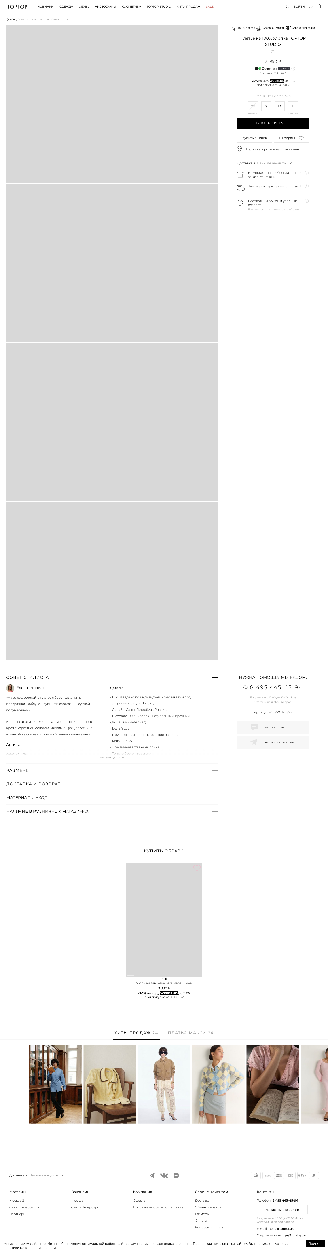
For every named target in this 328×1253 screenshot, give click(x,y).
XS (253, 106)
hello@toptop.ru (281, 1229)
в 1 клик (254, 138)
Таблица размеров (273, 96)
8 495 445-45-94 (285, 1200)
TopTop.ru (17, 7)
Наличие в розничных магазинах (273, 149)
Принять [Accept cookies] (315, 1244)
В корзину (273, 123)
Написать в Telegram (282, 1210)
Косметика (131, 6)
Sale (210, 6)
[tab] (164, 853)
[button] (112, 677)
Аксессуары (105, 6)
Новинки (45, 6)
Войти (299, 6)
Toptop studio (159, 6)
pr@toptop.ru (295, 1235)
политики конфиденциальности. (30, 1248)
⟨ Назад (12, 19)
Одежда (66, 6)
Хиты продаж (188, 6)
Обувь (84, 6)
